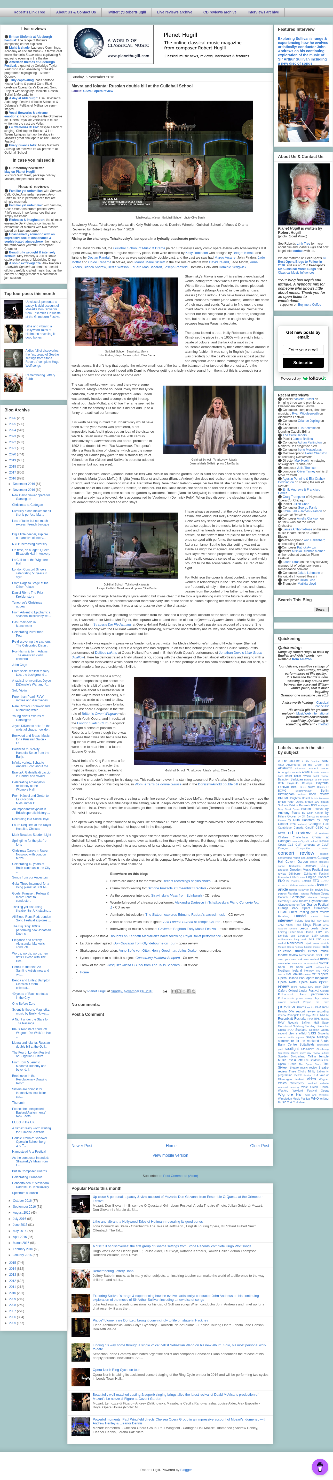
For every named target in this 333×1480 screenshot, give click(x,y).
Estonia (306, 880)
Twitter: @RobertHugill (126, 12)
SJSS (312, 1033)
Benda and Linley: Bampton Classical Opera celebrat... (31, 984)
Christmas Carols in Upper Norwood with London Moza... (30, 854)
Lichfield (283, 935)
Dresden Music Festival (306, 870)
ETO (316, 881)
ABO (281, 764)
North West (304, 966)
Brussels (304, 805)
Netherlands (306, 955)
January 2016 (23, 1255)
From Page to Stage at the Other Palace (30, 585)
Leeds (303, 928)
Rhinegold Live (296, 1015)
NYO (326, 970)
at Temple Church (191, 922)
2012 (13, 1281)
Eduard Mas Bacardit (146, 267)
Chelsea (283, 837)
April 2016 (20, 1237)
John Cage (19, 665)
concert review (296, 853)
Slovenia (323, 1033)
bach (280, 776)
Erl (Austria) (293, 881)
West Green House (315, 1086)
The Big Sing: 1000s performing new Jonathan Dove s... (31, 930)
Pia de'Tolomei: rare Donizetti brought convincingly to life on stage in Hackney (150, 1320)
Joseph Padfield (176, 267)
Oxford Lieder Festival (303, 991)
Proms (301, 1007)
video (311, 1079)
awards (325, 772)
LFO (326, 932)
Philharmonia (286, 998)
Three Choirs (297, 1071)
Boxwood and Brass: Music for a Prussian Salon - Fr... (31, 739)
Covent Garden (297, 861)
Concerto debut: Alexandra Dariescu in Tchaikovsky (30, 1185)
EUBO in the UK (23, 1122)
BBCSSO (323, 786)
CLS (290, 844)
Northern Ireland (290, 970)
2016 (13, 478)
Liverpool (303, 935)
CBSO (319, 827)
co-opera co (312, 844)
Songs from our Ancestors (30, 877)
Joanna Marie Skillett (149, 262)
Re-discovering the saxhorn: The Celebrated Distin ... (31, 643)
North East (285, 966)
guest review (320, 912)
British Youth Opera (290, 801)
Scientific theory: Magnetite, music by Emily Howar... (31, 1011)
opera (325, 974)
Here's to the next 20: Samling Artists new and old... (30, 970)
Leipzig (282, 932)
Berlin (325, 790)
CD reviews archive (219, 12)
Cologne (283, 848)
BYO (293, 823)
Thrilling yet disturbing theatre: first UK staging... (31, 908)
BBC (294, 787)
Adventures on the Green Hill (307, 764)
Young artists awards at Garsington (28, 718)
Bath (281, 783)
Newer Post (82, 1146)
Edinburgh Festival (316, 873)
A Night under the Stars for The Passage (30, 1021)
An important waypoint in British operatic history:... (31, 811)
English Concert (317, 877)
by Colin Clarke (312, 812)
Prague (307, 1002)
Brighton (295, 798)
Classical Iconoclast (322, 704)
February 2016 (23, 1249)
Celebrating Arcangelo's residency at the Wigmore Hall (28, 786)
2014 (13, 1269)
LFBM (318, 932)
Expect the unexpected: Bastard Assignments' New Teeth (29, 1112)
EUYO (281, 885)
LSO (318, 939)
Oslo (326, 986)
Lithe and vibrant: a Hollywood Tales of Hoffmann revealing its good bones (148, 1221)
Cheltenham (300, 837)
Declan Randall (99, 257)
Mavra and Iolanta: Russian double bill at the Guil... (31, 1044)
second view (286, 1033)
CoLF (325, 844)
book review (319, 794)
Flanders (293, 893)
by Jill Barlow (306, 816)
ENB (302, 877)
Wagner (324, 1079)
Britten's (88, 714)
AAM (325, 761)
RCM (325, 1007)
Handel (300, 916)
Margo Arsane (225, 257)
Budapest (323, 805)
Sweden (283, 1056)
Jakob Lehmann (309, 573)
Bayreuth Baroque (300, 783)
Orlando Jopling (309, 421)
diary (325, 865)
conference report (289, 857)
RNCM (324, 1015)
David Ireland (219, 262)
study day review (310, 1052)
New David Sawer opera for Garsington (31, 497)
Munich (325, 943)
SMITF (282, 1037)
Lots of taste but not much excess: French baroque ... (30, 524)
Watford (312, 1083)
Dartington (294, 866)
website (324, 1083)
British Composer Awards (29, 1171)
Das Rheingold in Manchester (24, 624)
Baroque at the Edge (316, 779)
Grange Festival (318, 904)
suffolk (325, 1052)
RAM (318, 1007)
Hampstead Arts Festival (29, 1151)
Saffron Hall (310, 1022)
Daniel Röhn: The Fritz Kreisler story (27, 594)
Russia (325, 1018)
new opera (284, 959)
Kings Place (312, 925)
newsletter (284, 963)
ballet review (302, 775)
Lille (293, 935)
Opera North (287, 982)
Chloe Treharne (100, 262)
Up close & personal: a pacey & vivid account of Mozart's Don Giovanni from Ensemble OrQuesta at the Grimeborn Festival (43, 309)
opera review (103, 91)
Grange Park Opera (294, 908)
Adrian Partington (310, 442)
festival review (297, 889)
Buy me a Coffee (309, 304)
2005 (13, 1323)
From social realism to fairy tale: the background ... (30, 673)
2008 (13, 1305)
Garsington (298, 897)
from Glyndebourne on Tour (145, 943)
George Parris (307, 507)
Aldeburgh (285, 768)
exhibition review (296, 885)
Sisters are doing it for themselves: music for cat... (29, 1093)
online (307, 974)
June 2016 (20, 1225)
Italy (319, 920)
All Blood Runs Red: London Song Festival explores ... (31, 918)
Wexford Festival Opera (310, 1090)
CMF (299, 844)
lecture (293, 928)
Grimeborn (321, 908)
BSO (314, 805)
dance (281, 866)
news (324, 959)
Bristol (306, 798)
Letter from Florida (301, 932)
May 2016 (20, 1231)
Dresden (283, 869)
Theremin (18, 1103)
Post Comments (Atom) (180, 1176)
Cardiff (309, 827)
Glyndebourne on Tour (292, 904)
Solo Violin (19, 690)
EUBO (325, 880)
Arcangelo (284, 772)
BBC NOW (307, 786)
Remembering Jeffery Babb (113, 1271)
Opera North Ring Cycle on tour (116, 1370)
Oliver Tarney (306, 471)
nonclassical (311, 963)
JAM (281, 924)
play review (321, 998)
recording (323, 1011)
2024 (13, 430)
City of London (308, 841)
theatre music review (304, 1067)
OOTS (316, 974)
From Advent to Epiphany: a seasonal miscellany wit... (31, 614)
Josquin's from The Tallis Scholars (143, 965)
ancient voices (319, 768)
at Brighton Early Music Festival (187, 929)
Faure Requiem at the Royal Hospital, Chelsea (31, 826)
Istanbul (310, 920)
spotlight (292, 1049)
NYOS (281, 974)
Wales (282, 1083)
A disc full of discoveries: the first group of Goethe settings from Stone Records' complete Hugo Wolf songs (172, 1246)
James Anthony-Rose (297, 529)
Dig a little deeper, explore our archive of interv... (30, 536)
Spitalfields (306, 1044)
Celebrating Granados (27, 1177)
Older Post (259, 1146)
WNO (315, 1098)
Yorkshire (299, 1102)
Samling (310, 1026)
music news (306, 951)
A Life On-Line (289, 761)
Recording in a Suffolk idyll (30, 819)
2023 (13, 436)
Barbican (296, 779)
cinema (296, 841)
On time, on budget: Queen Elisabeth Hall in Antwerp (31, 551)
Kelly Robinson (197, 253)
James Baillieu (303, 439)
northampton (322, 967)
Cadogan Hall (318, 824)
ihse (326, 916)
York (289, 1102)
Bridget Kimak (243, 253)
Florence (304, 893)
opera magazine (317, 978)
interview (285, 920)
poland (282, 1002)
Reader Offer (286, 1011)
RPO (310, 1018)
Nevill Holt (322, 955)
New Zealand (311, 959)
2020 (13, 454)
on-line (298, 974)
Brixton (293, 805)
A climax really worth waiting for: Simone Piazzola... (31, 1130)
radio (310, 1007)
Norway (309, 970)
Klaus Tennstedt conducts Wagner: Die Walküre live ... (31, 1033)
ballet (288, 775)
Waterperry (297, 1083)
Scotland (301, 1030)
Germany (283, 901)
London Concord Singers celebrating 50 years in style (29, 573)
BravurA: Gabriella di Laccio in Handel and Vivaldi (31, 774)
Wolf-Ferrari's (158, 784)
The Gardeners (313, 1060)
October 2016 (23, 1201)
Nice (294, 963)
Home (84, 972)
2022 (13, 442)
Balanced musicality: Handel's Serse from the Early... (30, 752)
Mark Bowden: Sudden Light (31, 835)
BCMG (282, 790)
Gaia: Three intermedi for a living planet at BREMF (30, 885)
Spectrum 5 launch (25, 1193)
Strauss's (112, 624)
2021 (13, 448)
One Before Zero (23, 1003)
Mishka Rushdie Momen (308, 551)
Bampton (283, 779)
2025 (13, 424)
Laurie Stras (290, 562)
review (282, 1015)
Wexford (283, 1090)
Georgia (324, 897)
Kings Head (293, 924)
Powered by (303, 378)
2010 (13, 1293)
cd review (299, 832)
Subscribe (303, 362)
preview (286, 1006)
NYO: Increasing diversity (29, 544)
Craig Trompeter (294, 497)
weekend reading (288, 1087)
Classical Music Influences (296, 272)
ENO (281, 881)
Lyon (326, 939)
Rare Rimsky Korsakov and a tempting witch (31, 708)
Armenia (296, 772)
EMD (295, 877)
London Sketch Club (92, 723)
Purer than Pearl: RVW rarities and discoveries (30, 698)
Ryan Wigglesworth (305, 413)
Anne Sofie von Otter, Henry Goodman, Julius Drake (157, 950)
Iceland (315, 916)
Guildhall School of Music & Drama (139, 248)
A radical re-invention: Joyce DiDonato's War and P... (31, 682)
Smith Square (296, 1037)
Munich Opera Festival (290, 946)
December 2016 (24, 484)
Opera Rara (308, 982)
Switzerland (298, 1056)
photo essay (304, 998)
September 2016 (25, 1206)
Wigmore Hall (290, 1094)
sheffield (301, 1033)
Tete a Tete (295, 1060)
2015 (13, 1263)
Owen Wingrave (106, 714)
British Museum (320, 798)
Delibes (106, 653)
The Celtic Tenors (295, 435)
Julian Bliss (307, 580)
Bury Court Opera (288, 809)
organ (318, 986)
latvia (326, 924)
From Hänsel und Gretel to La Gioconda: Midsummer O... (30, 799)
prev (326, 1002)
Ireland (299, 920)
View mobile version (170, 1155)
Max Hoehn (302, 460)
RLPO (315, 1015)
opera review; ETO (302, 986)
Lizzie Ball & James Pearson (302, 511)
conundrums (308, 857)
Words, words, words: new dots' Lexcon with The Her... (30, 957)
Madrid (282, 943)
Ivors (326, 920)
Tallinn (312, 1056)
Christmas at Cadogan (27, 505)
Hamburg (283, 916)
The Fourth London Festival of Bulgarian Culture (31, 1054)
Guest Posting (299, 912)
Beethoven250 (304, 790)
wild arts (310, 1094)
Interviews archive (263, 12)
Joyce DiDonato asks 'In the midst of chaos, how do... (31, 727)
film (307, 889)
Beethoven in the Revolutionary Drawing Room (29, 1079)
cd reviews (321, 833)
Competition (304, 848)
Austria (315, 772)
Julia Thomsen (307, 468)
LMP (315, 935)
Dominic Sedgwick (232, 267)
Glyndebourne (319, 901)
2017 (13, 472)
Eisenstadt (284, 877)
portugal (294, 1002)
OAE (289, 974)
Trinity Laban (316, 1071)
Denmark (310, 865)
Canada (298, 827)
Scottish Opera (319, 1029)
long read (300, 939)
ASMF (306, 772)
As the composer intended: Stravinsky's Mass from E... (30, 1161)
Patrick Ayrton (306, 547)
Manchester (295, 943)
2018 (13, 466)
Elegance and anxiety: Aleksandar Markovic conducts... (28, 943)
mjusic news (312, 943)
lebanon (282, 928)
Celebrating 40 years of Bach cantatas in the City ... (31, 867)
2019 (13, 460)
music (316, 946)
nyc (318, 970)
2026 (13, 418)
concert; (324, 853)
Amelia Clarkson (308, 518)
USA (315, 1075)
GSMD (87, 91)
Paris (302, 994)
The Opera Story (310, 1064)
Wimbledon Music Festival (294, 1098)
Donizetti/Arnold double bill (218, 784)
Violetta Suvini (304, 399)
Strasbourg (322, 1049)
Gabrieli (283, 897)
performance (320, 994)
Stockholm (307, 1048)
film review (316, 889)
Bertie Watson (118, 267)
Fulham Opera (320, 893)
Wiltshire (324, 1094)
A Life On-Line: (311, 761)
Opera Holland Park (291, 978)
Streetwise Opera (288, 1052)
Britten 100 (312, 801)
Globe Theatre (299, 901)
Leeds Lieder (320, 928)
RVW (281, 1022)
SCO (291, 1029)
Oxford (282, 991)
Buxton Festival (312, 809)
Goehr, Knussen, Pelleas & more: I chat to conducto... (30, 897)
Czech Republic (319, 861)
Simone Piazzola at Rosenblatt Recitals (177, 888)
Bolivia (302, 794)
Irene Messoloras (310, 450)
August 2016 (22, 1212)
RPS (317, 1018)
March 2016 (21, 1243)
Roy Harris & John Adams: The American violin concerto (30, 655)
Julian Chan (301, 504)
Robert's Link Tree (29, 12)
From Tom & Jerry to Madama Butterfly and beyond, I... (29, 1066)
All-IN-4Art (300, 768)
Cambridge (285, 827)
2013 (13, 1274)
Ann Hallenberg (314, 540)
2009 (13, 1299)
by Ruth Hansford (301, 820)
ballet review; (321, 776)
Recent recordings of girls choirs (187, 881)
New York (297, 959)
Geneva (312, 897)
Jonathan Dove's (232, 653)
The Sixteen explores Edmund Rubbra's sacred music (185, 914)
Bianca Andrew (95, 267)
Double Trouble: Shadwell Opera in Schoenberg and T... (29, 1141)
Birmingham (286, 794)
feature (311, 885)
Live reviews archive (174, 12)
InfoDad (323, 724)
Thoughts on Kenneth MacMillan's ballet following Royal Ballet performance (165, 936)
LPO (310, 939)
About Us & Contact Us (76, 12)
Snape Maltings (317, 1037)
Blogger (186, 1470)
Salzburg (298, 1026)
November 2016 (24, 490)
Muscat (308, 946)
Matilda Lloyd (307, 583)
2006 (13, 1317)
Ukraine (307, 1075)
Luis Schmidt (307, 428)
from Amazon (302, 659)
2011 (13, 1287)
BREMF (283, 798)
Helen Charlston (316, 453)
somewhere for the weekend (298, 1041)
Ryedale (293, 1022)
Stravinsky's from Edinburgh (176, 895)
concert (324, 848)
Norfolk (324, 963)
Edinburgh (295, 873)
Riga (308, 1015)
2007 (13, 1311)
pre (317, 1002)
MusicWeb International (312, 713)
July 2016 (20, 1219)
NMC (300, 963)
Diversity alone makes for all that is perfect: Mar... (31, 512)
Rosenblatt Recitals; (292, 1018)
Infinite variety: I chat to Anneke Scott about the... (31, 764)
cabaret (302, 824)
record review (305, 1011)
